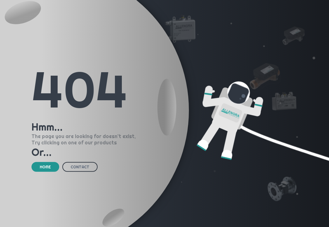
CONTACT (80, 167)
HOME (45, 167)
